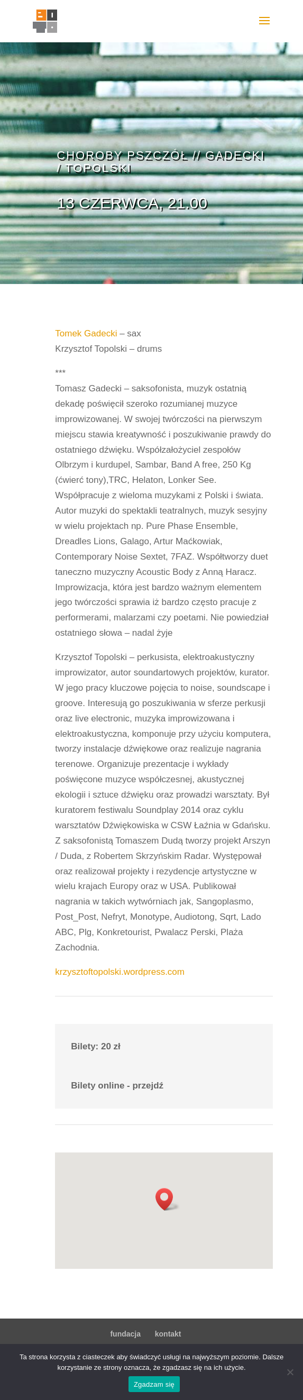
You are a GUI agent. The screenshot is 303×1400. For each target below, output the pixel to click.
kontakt (168, 1334)
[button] (167, 1199)
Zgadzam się (154, 1384)
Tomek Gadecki (86, 333)
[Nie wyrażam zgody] (289, 1372)
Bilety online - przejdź (117, 1086)
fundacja (125, 1334)
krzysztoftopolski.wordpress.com (120, 972)
